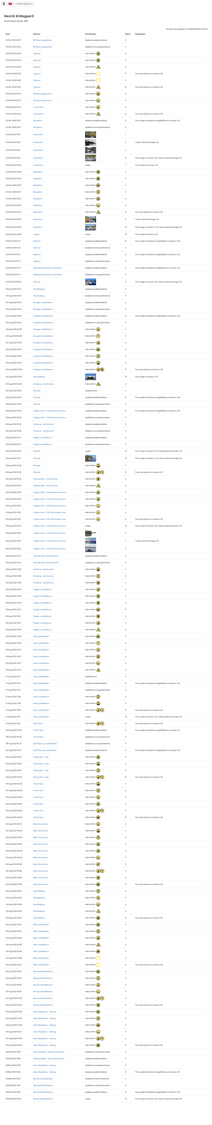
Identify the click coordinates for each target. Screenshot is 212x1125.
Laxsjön (36, 234)
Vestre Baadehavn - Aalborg (44, 1012)
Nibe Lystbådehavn (41, 924)
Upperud (37, 53)
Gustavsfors (38, 134)
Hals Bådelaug (39, 289)
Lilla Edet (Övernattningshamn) (46, 556)
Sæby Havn (38, 723)
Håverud (36, 80)
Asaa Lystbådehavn (41, 636)
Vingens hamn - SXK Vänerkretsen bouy (49, 411)
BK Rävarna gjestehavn (42, 40)
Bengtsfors (37, 120)
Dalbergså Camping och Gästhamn (47, 268)
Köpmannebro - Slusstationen (45, 479)
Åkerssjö (36, 391)
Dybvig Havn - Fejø (41, 757)
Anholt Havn (38, 730)
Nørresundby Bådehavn (43, 971)
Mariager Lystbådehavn (43, 302)
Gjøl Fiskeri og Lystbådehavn (45, 743)
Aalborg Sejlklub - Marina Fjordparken (48, 1052)
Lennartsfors (38, 107)
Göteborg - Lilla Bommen (43, 384)
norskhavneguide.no (24, 4)
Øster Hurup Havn (40, 824)
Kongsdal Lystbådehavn (43, 316)
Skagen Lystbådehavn (42, 438)
